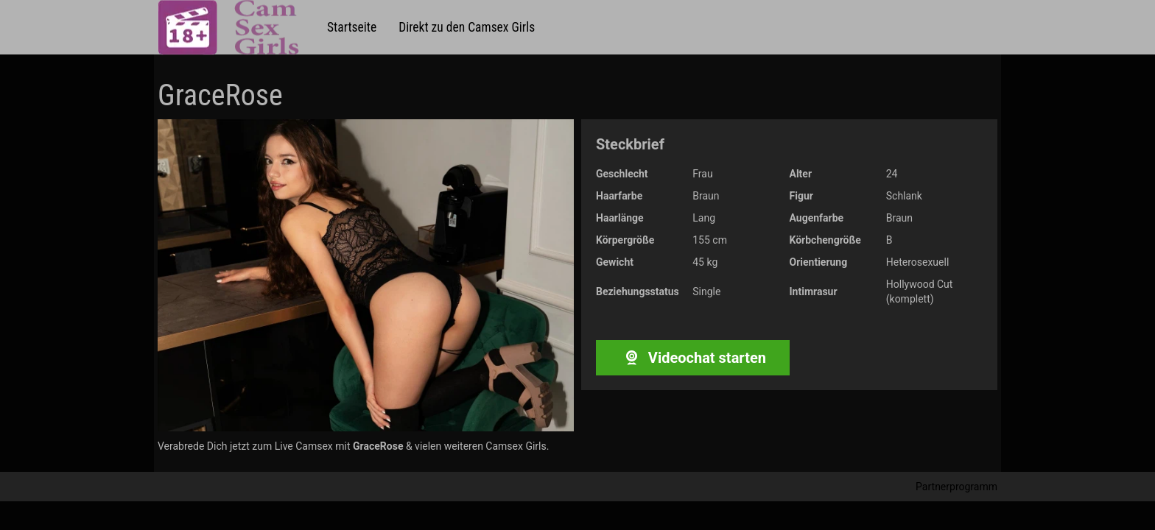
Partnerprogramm (956, 486)
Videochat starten (692, 358)
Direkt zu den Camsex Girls (467, 27)
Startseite (351, 27)
